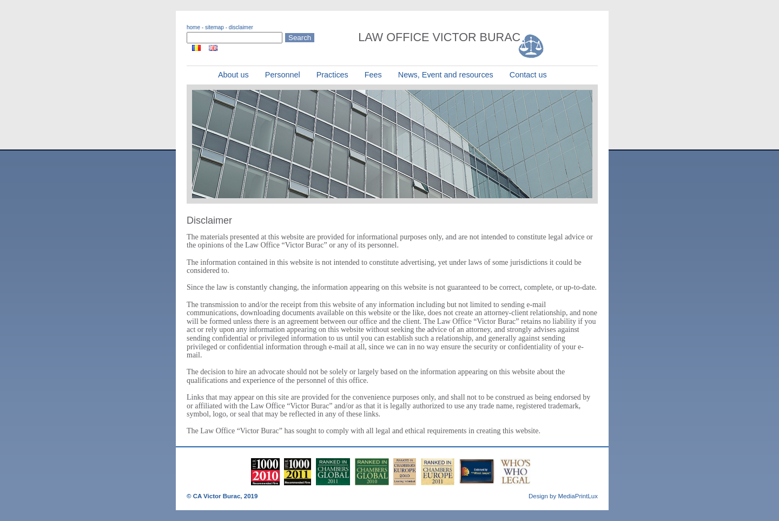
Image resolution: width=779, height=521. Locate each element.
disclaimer (241, 27)
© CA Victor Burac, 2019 (222, 496)
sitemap (214, 27)
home (193, 27)
